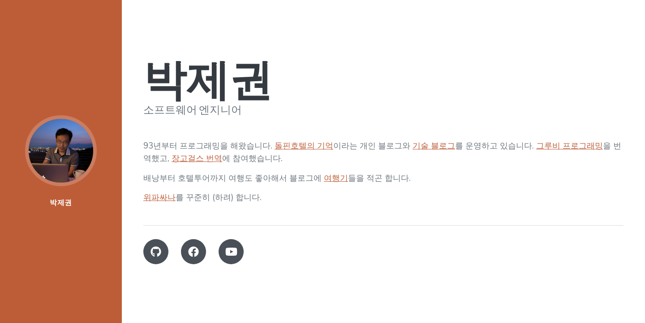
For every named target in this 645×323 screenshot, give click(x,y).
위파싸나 (159, 197)
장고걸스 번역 (197, 158)
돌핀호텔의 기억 (304, 145)
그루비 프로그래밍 (569, 145)
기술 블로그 (434, 145)
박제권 (61, 202)
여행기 (336, 178)
